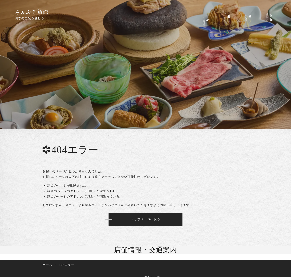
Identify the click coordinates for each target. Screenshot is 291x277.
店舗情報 (246, 17)
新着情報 (225, 16)
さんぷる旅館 (32, 12)
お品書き (267, 17)
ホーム (47, 265)
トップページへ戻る (145, 219)
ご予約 (204, 19)
